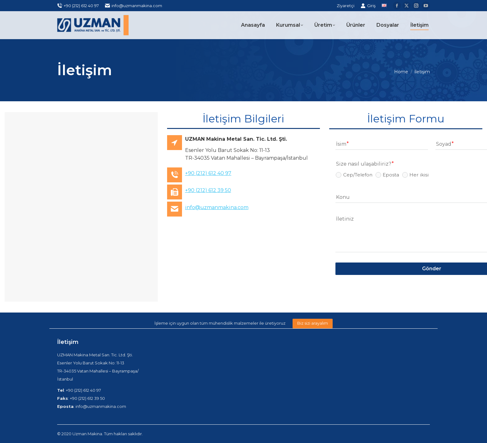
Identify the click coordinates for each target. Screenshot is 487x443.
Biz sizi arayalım (312, 323)
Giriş (368, 6)
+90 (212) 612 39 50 (208, 190)
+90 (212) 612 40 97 (78, 6)
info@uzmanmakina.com (133, 6)
